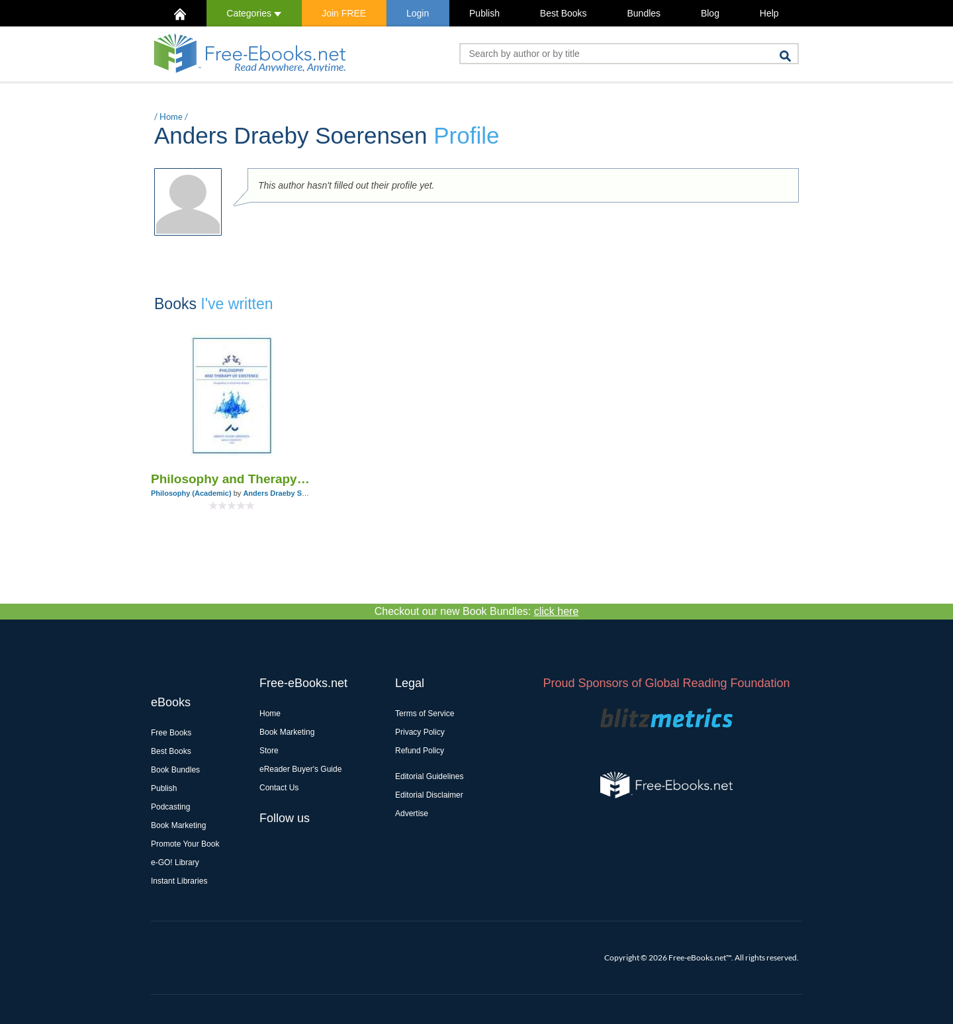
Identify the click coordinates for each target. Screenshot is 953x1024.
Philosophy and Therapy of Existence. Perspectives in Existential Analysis (232, 479)
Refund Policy (419, 750)
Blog (710, 13)
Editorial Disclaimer (429, 795)
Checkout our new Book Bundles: (477, 611)
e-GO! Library (175, 862)
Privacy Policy (420, 732)
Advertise (411, 813)
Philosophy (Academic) (191, 493)
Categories (253, 13)
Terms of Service (424, 713)
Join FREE (344, 13)
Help (769, 13)
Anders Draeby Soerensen (288, 493)
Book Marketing (178, 825)
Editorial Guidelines (429, 776)
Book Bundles (175, 769)
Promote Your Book (185, 844)
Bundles (643, 13)
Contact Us (278, 787)
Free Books (171, 732)
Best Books (563, 13)
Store (269, 750)
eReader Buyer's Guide (300, 769)
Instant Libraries (179, 881)
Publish (484, 13)
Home (171, 116)
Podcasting (170, 807)
